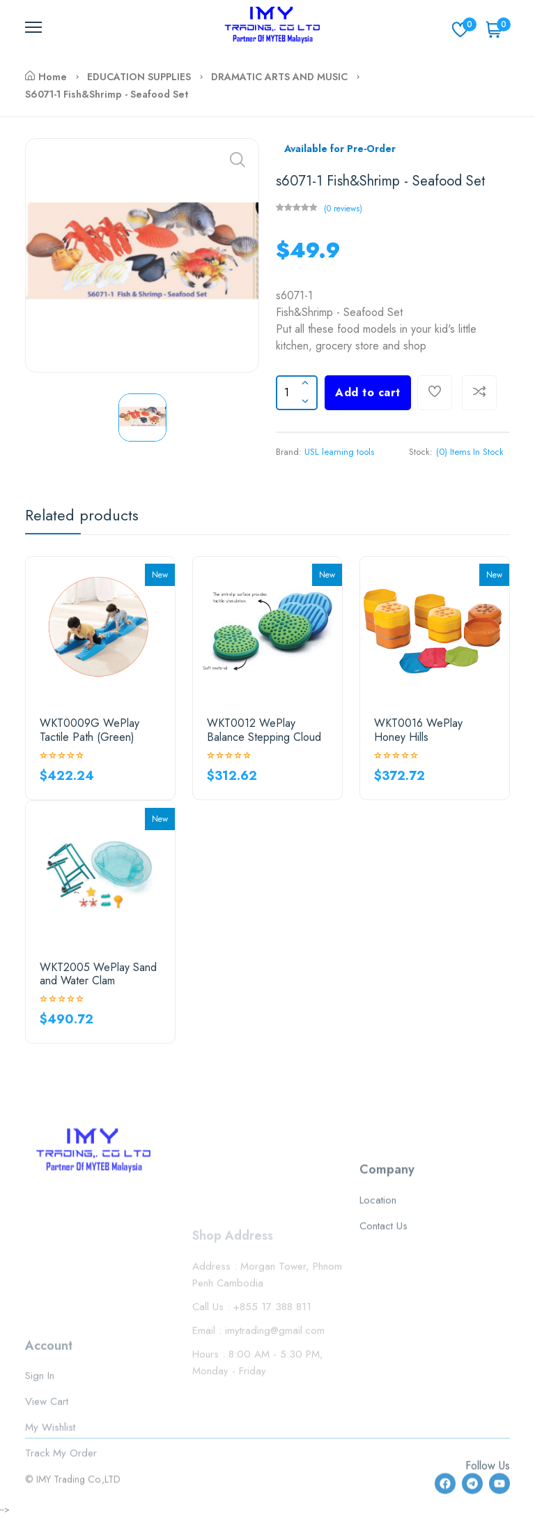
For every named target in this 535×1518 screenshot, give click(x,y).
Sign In (39, 1425)
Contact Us (383, 1285)
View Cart (46, 1451)
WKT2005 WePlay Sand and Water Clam (98, 974)
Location (377, 1260)
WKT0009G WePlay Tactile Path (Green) (89, 729)
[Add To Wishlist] (434, 392)
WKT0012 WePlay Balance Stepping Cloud (264, 729)
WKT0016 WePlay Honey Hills (418, 729)
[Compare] (479, 392)
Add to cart (368, 392)
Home (46, 77)
